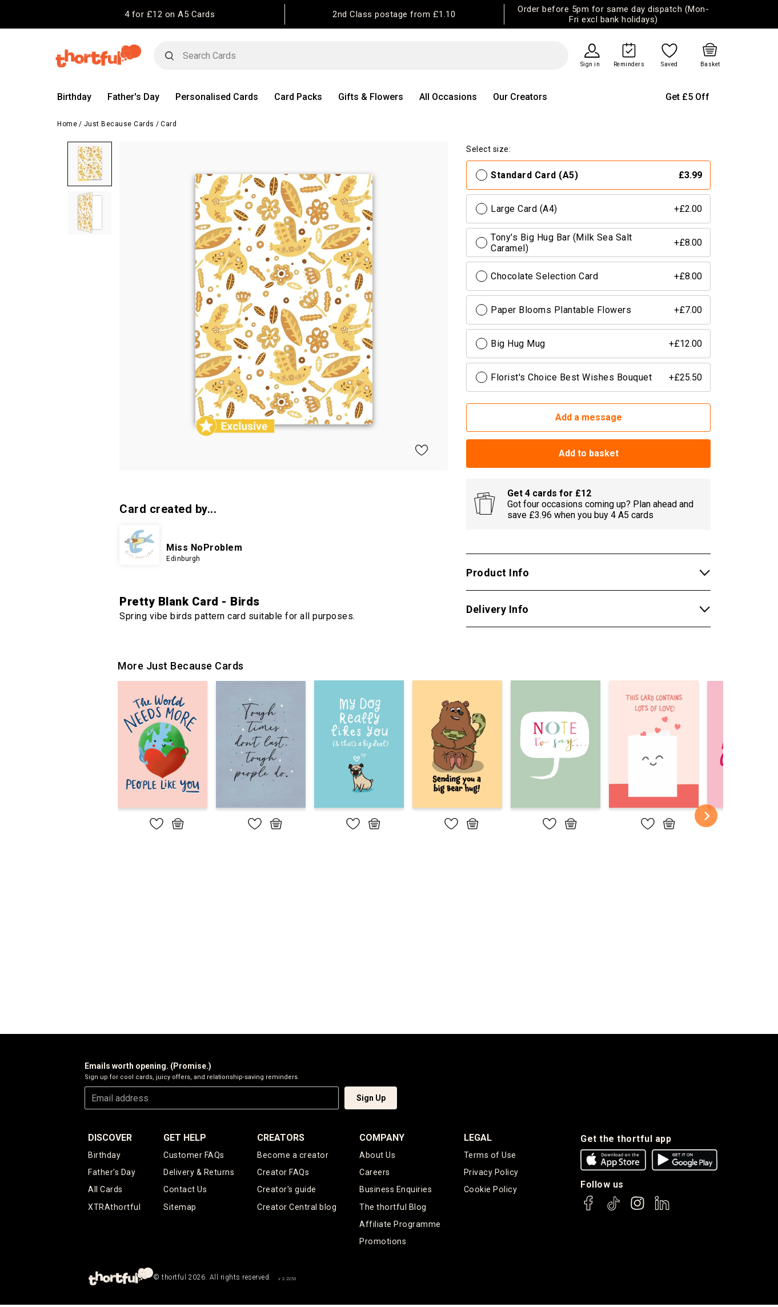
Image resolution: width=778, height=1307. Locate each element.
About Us (378, 1155)
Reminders (629, 64)
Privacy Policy (491, 1172)
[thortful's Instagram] (637, 1208)
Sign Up (371, 1097)
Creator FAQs (284, 1172)
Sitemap (180, 1208)
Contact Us (185, 1190)
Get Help (185, 1137)
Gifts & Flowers (370, 96)
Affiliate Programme (401, 1226)
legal (479, 1137)
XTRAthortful (114, 1208)
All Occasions (448, 96)
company (383, 1137)
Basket (710, 64)
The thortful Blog (393, 1208)
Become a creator (292, 1155)
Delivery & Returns (199, 1172)
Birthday (74, 96)
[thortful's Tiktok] (613, 1208)
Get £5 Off (687, 96)
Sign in (590, 64)
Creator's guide (287, 1190)
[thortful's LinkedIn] (662, 1208)
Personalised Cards (216, 96)
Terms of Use (491, 1155)
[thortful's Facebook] (588, 1208)
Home (67, 124)
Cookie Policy (490, 1190)
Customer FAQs (194, 1155)
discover (110, 1137)
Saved (669, 64)
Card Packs (298, 96)
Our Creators (520, 96)
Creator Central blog (297, 1208)
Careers (375, 1172)
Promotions (383, 1244)
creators (282, 1137)
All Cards (105, 1190)
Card (169, 124)
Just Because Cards (119, 124)
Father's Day (133, 96)
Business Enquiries (396, 1190)
